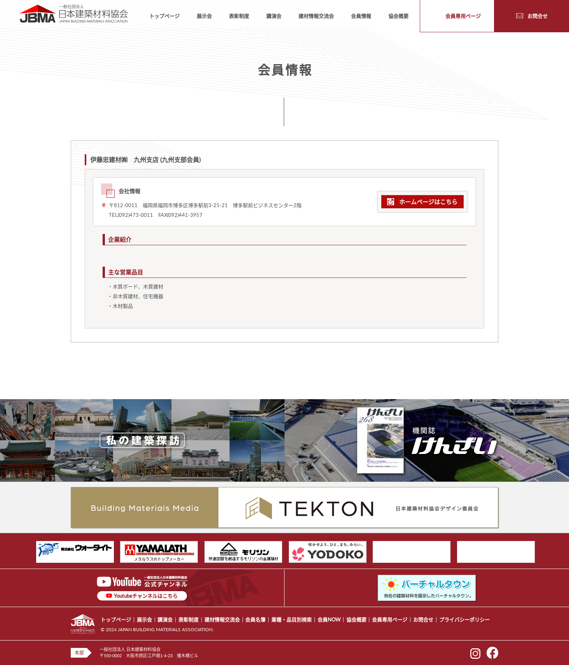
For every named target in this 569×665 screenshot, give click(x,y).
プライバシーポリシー (464, 619)
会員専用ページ (389, 619)
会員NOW (329, 619)
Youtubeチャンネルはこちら (146, 596)
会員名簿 (255, 619)
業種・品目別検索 (291, 619)
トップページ (164, 16)
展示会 (204, 16)
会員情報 (361, 16)
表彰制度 (239, 16)
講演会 (273, 16)
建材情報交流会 (316, 16)
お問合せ (423, 619)
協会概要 (398, 16)
